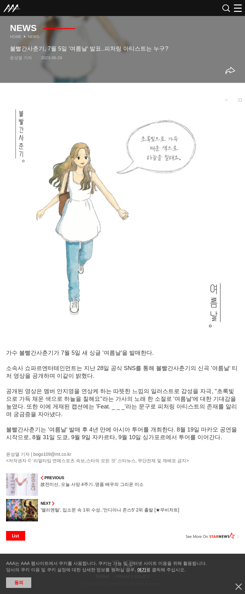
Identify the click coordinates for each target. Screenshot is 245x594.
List (15, 536)
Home (15, 37)
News (33, 37)
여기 (141, 569)
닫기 (238, 586)
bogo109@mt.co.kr (52, 454)
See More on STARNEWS (212, 536)
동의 (18, 582)
